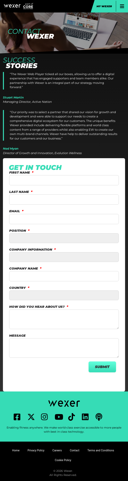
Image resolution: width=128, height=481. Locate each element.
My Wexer (104, 6)
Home (16, 450)
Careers (57, 450)
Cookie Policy (63, 460)
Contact (74, 450)
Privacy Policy (36, 450)
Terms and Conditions (100, 450)
